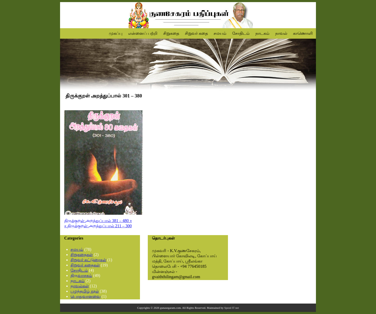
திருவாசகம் (81, 275)
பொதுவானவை (85, 296)
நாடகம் (262, 33)
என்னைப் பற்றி (142, 33)
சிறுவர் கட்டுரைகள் (88, 260)
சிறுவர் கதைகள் (85, 265)
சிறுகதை (171, 33)
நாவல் (281, 33)
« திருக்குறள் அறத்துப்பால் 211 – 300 (98, 226)
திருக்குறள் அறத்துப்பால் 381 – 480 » (98, 220)
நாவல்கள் (79, 286)
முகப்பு (115, 33)
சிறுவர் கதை (196, 33)
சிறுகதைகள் (81, 254)
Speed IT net (231, 307)
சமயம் (220, 33)
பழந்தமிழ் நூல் (84, 291)
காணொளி (303, 33)
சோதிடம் (241, 33)
